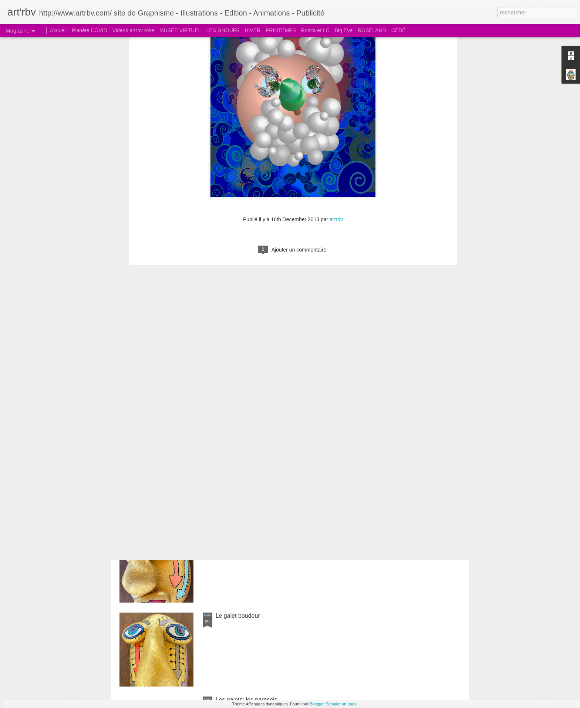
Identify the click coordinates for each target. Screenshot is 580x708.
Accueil (58, 30)
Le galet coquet (236, 448)
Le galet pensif (235, 532)
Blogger (316, 704)
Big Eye (344, 30)
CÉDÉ (398, 30)
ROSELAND (372, 30)
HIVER (253, 30)
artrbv (336, 68)
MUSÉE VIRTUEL (180, 30)
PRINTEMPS (281, 30)
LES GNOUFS (222, 30)
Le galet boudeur (238, 616)
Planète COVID (89, 30)
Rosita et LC (315, 30)
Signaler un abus (341, 704)
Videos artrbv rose (133, 30)
